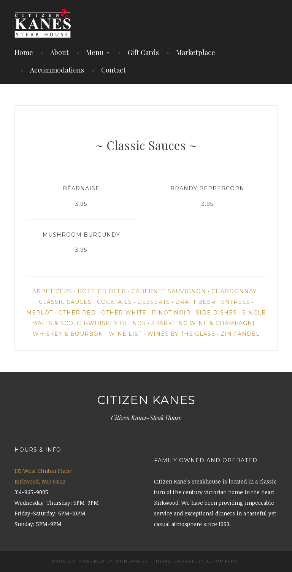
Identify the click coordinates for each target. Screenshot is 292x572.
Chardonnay (234, 291)
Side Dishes (216, 312)
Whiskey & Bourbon (68, 333)
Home (23, 52)
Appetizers (52, 291)
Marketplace (195, 52)
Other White (123, 312)
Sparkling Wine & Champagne (204, 323)
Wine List (125, 333)
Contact (113, 69)
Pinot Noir (171, 312)
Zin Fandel (240, 333)
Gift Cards (143, 52)
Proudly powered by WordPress (100, 561)
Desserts (153, 302)
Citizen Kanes (146, 400)
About (59, 52)
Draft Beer (195, 302)
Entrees (235, 302)
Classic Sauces (65, 302)
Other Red (77, 312)
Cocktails (114, 302)
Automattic (222, 561)
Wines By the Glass (181, 333)
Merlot (39, 312)
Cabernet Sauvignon (169, 291)
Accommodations (57, 69)
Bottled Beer (102, 291)
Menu (95, 52)
